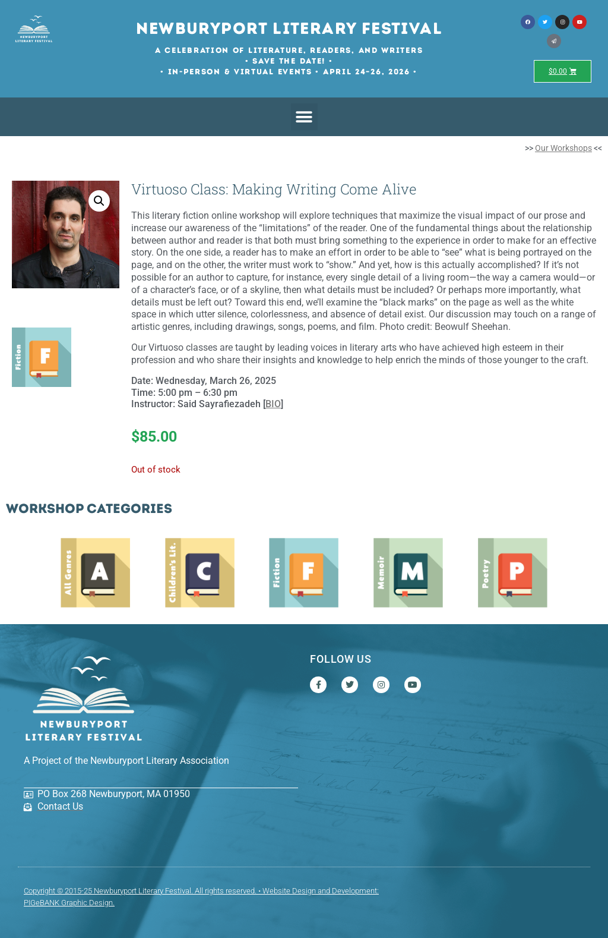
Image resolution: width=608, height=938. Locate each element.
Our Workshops (563, 148)
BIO (273, 404)
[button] (304, 116)
